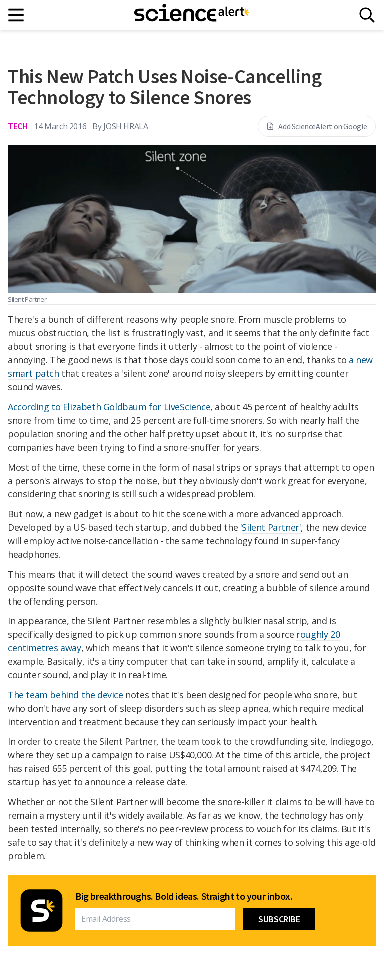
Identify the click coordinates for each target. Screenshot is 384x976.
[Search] (367, 15)
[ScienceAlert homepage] (192, 15)
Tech (18, 126)
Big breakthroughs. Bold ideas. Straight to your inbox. (184, 896)
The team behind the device (66, 695)
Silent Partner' (271, 527)
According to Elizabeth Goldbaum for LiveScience (109, 407)
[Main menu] (17, 15)
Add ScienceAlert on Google (317, 126)
